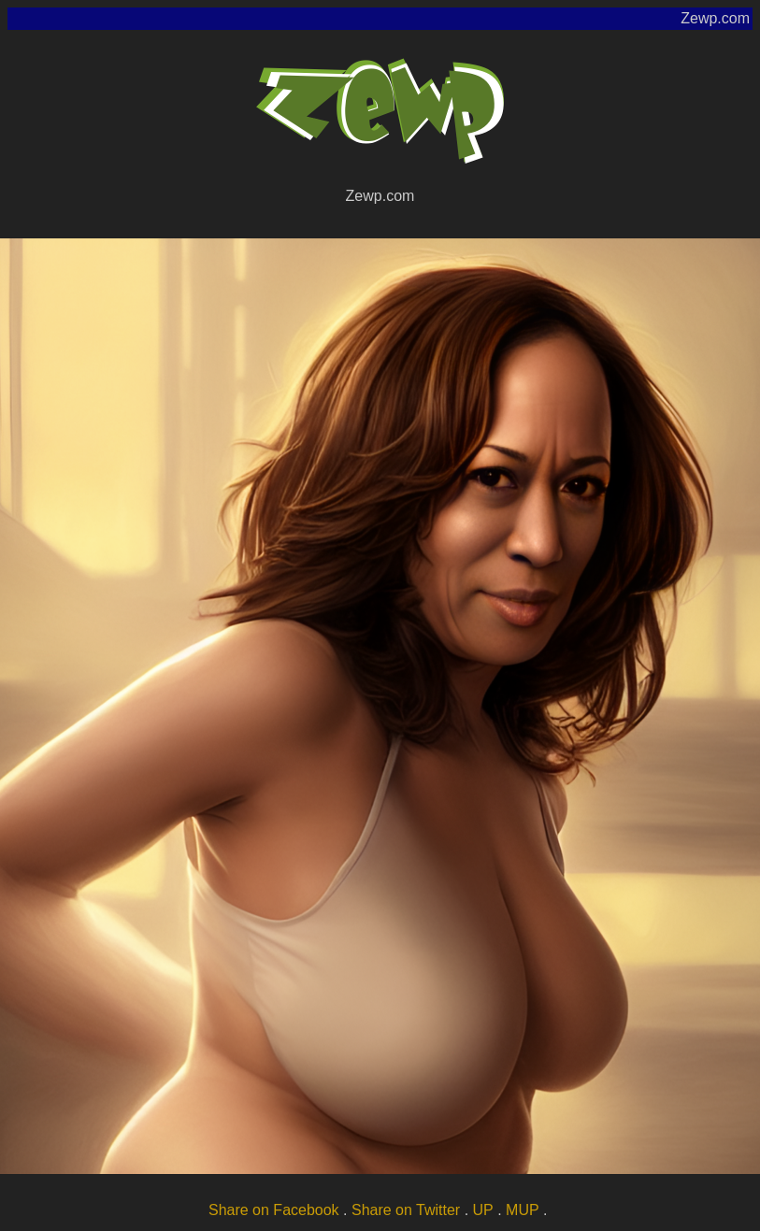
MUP (522, 1210)
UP (483, 1210)
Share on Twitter (405, 1210)
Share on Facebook (273, 1210)
